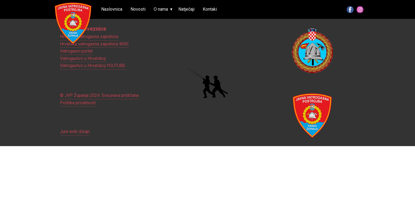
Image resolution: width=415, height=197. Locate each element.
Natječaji (186, 9)
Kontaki (210, 9)
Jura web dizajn (75, 131)
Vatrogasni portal (76, 51)
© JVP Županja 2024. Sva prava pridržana (99, 95)
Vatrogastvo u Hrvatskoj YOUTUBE (92, 65)
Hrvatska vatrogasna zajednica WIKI (94, 44)
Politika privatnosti (78, 102)
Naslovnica (111, 9)
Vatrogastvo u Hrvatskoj (83, 58)
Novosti (138, 9)
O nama (161, 9)
